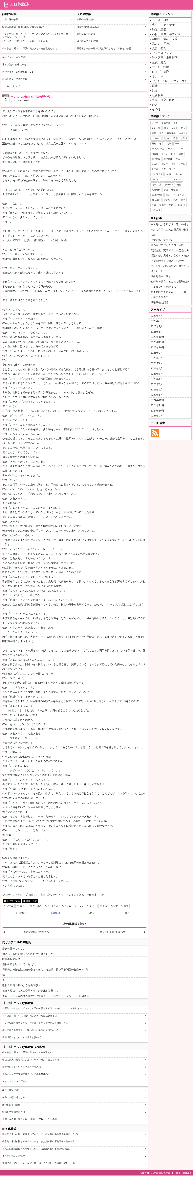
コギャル (156, 138)
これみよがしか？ (11, 86)
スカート (177, 179)
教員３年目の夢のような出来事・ (21, 985)
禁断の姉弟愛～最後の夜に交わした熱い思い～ (26, 26)
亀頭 (168, 195)
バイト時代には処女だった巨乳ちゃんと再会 (25, 41)
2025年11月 (157, 342)
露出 (166, 128)
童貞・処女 (159, 62)
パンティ (165, 179)
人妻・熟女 (159, 48)
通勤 (154, 143)
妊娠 (154, 205)
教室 (161, 143)
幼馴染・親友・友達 (165, 38)
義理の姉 (168, 159)
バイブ (155, 179)
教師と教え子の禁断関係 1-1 (17, 79)
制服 (154, 133)
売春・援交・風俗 (163, 99)
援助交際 (165, 123)
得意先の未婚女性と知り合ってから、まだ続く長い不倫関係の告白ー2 (38, 1141)
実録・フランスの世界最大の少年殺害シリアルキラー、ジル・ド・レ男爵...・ (46, 996)
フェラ (80, 906)
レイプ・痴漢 (13, 901)
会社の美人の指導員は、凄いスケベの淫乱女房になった (30, 1030)
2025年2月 (157, 389)
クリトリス (52, 906)
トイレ (164, 154)
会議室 (184, 138)
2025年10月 (157, 347)
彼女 (115, 906)
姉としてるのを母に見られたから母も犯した (27, 953)
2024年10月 (157, 410)
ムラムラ (156, 210)
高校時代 (156, 189)
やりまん (183, 133)
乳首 (105, 906)
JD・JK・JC (160, 20)
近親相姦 (157, 95)
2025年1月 (157, 394)
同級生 (164, 164)
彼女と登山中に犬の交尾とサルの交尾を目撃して (30, 990)
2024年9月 (157, 416)
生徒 (173, 164)
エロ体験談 (157, 195)
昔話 (166, 189)
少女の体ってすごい (13, 948)
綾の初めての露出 (86, 34)
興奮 (126, 906)
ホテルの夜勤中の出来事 (112, 932)
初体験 (162, 205)
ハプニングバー (175, 148)
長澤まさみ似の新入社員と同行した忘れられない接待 (104, 48)
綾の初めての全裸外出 (88, 41)
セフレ (182, 164)
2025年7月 (157, 363)
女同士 (174, 128)
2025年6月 (157, 368)
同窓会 (155, 154)
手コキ (179, 174)
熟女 (183, 128)
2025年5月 (157, 373)
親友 (163, 169)
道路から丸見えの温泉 (13, 1156)
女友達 (155, 169)
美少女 (167, 138)
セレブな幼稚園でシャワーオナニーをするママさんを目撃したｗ (35, 1023)
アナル (10, 906)
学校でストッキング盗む (14, 57)
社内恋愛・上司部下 (165, 57)
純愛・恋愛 (31, 901)
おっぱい (36, 906)
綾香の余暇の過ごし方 (88, 26)
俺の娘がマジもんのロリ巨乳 (167, 245)
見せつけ (156, 128)
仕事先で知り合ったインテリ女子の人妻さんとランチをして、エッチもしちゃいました (35, 35)
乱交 (155, 90)
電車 (169, 143)
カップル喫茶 (158, 148)
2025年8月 (157, 358)
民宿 (173, 154)
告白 (171, 205)
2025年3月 (157, 384)
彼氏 (178, 159)
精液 (154, 184)
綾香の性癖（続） (86, 19)
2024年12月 (157, 400)
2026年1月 (157, 331)
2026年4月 (157, 315)
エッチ (23, 906)
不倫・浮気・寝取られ (166, 34)
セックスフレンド (163, 52)
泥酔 (155, 85)
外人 (155, 104)
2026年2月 (157, 326)
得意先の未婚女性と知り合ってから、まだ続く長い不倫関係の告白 (36, 1148)
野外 (177, 143)
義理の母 (156, 159)
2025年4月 (157, 379)
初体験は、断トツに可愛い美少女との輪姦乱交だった (29, 48)
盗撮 (175, 123)
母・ (4, 980)
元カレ (155, 164)
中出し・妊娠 (160, 67)
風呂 (181, 154)
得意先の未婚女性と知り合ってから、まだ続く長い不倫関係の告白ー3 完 (45, 969)
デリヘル (169, 184)
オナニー (157, 76)
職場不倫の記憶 (11, 959)
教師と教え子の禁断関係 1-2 (17, 72)
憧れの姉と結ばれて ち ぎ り (19, 964)
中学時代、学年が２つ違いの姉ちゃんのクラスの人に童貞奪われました (170, 229)
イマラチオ (157, 174)
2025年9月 (157, 352)
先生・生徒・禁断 (163, 24)
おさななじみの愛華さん (36, 932)
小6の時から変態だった (14, 64)
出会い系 (181, 205)
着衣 (161, 133)
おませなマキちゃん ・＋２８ (168, 292)
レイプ (93, 906)
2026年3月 (157, 321)
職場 (175, 138)
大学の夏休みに (159, 297)
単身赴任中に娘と (161, 276)
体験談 (174, 189)
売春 (179, 184)
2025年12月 (157, 337)
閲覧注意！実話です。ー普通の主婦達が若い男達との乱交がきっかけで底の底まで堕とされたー (170, 255)
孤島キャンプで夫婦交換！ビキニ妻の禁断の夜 (26, 1074)
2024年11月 (157, 405)
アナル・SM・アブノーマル (169, 81)
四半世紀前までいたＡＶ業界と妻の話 (21, 1037)
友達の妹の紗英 (10, 19)
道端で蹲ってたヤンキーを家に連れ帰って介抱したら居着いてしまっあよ (39, 1163)
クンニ (67, 906)
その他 (156, 109)
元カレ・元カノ (162, 43)
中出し (169, 174)
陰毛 (183, 200)
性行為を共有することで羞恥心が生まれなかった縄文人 (170, 284)
